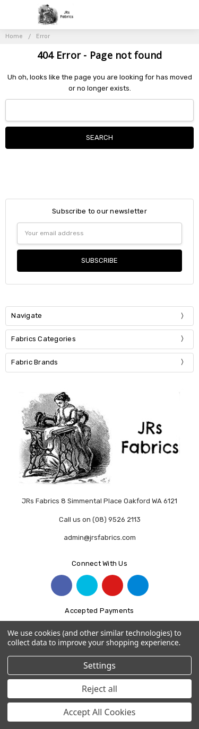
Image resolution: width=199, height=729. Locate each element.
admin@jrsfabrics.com (100, 537)
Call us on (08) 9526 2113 (100, 519)
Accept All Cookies (100, 712)
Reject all (99, 689)
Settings (99, 665)
